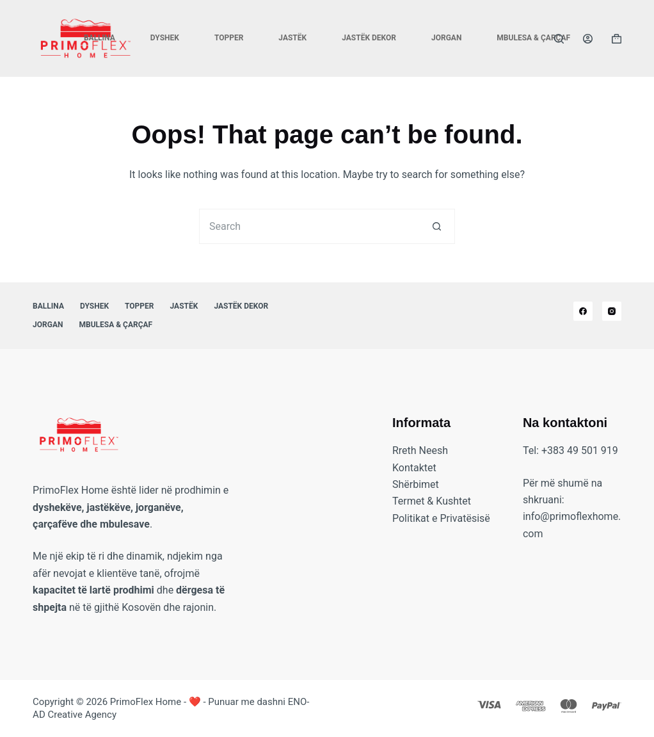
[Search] (559, 39)
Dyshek (164, 37)
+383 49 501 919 (579, 450)
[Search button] (437, 226)
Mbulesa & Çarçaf (533, 37)
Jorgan (446, 37)
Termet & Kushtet (431, 501)
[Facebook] (583, 311)
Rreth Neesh (420, 450)
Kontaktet (414, 468)
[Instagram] (611, 311)
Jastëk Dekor (369, 37)
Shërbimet (415, 484)
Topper (228, 37)
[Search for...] (309, 226)
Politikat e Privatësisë (441, 518)
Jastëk (292, 37)
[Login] (588, 39)
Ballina (99, 37)
